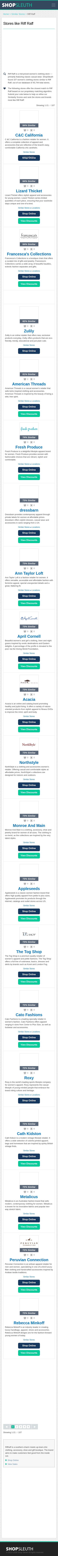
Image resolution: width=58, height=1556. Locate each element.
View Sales (29, 221)
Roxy (29, 1078)
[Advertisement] (29, 50)
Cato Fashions (29, 1015)
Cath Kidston (29, 1133)
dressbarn (29, 510)
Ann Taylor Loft (29, 573)
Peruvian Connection (29, 1260)
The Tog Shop (29, 952)
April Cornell (29, 636)
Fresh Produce (29, 447)
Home (6, 14)
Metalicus (29, 1197)
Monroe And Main (29, 825)
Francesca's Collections (29, 254)
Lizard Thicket (29, 191)
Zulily (29, 331)
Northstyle (29, 762)
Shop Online (29, 214)
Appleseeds (29, 888)
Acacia (29, 699)
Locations (36, 208)
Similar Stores (18, 14)
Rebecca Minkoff (29, 1323)
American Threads (29, 384)
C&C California (29, 135)
